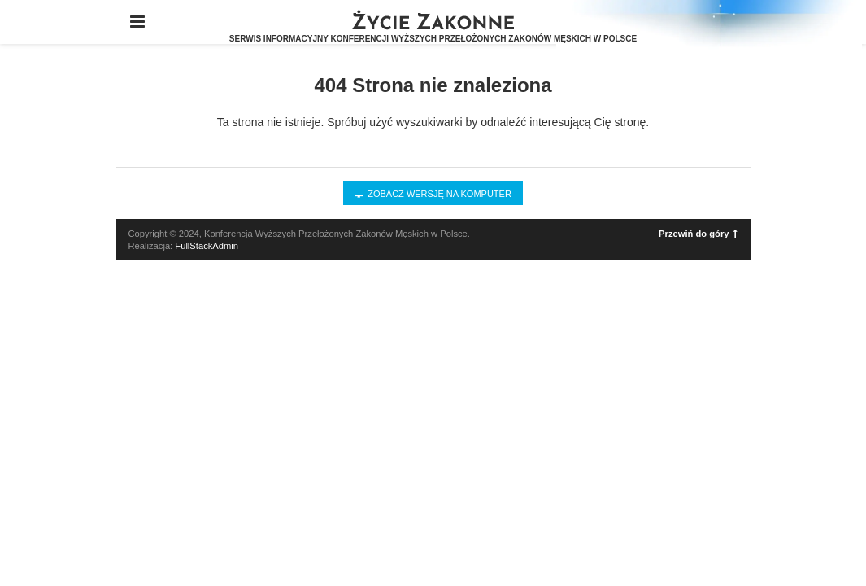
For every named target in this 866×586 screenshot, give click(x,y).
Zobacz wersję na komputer (433, 194)
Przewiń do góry (698, 233)
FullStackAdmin (206, 246)
